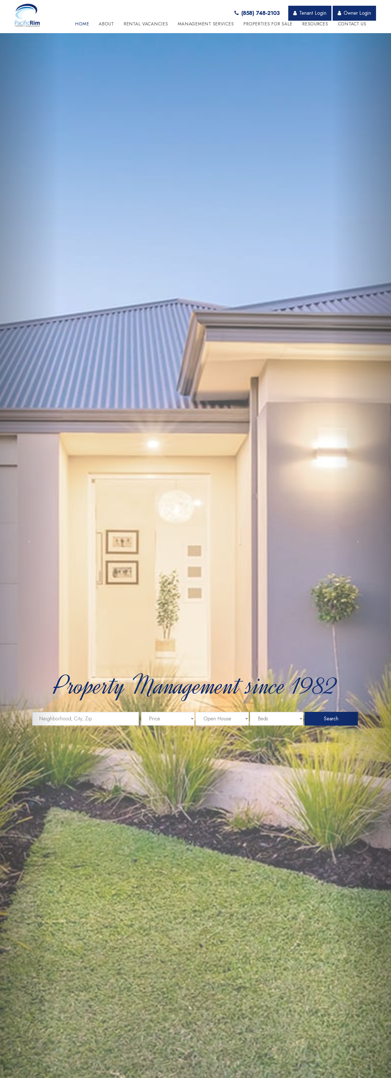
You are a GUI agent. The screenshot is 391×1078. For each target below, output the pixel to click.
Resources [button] (315, 24)
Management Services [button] (206, 24)
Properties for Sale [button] (268, 24)
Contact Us (352, 24)
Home (82, 24)
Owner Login (354, 13)
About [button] (106, 24)
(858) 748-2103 (257, 13)
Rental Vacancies (146, 24)
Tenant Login (309, 13)
